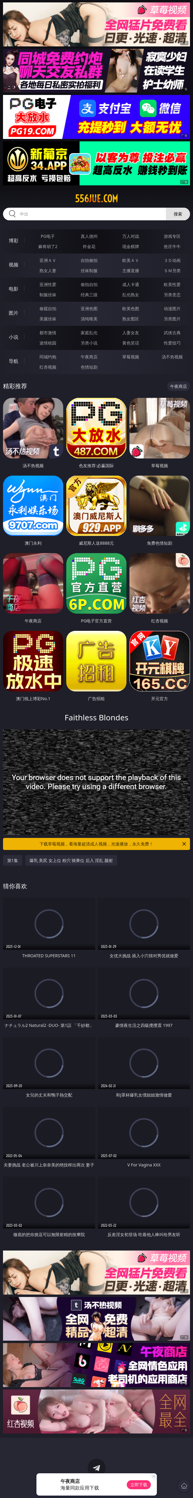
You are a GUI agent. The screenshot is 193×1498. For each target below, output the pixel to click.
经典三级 (89, 294)
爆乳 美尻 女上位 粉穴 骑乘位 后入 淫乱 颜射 (71, 860)
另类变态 (172, 294)
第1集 (12, 860)
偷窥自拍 (47, 308)
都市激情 (47, 332)
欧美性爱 (172, 284)
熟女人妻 (47, 270)
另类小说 (89, 343)
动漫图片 (172, 308)
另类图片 (172, 319)
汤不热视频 (172, 357)
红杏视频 (47, 367)
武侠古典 (172, 332)
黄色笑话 (130, 343)
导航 (13, 361)
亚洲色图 (89, 308)
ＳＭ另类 (172, 270)
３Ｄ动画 (172, 260)
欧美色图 (130, 308)
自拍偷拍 (89, 260)
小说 (13, 337)
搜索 (178, 214)
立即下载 (138, 1484)
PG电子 (48, 236)
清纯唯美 (89, 319)
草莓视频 (130, 357)
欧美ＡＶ (130, 260)
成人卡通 (130, 284)
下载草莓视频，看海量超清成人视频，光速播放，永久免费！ (113, 844)
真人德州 (89, 236)
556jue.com (96, 199)
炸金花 (89, 246)
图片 (13, 313)
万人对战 (130, 236)
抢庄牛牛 (172, 246)
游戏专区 (172, 236)
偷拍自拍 (89, 284)
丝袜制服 (89, 270)
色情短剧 (89, 367)
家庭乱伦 (89, 332)
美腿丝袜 (47, 319)
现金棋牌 (130, 246)
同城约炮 (47, 357)
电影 (13, 288)
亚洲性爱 (47, 284)
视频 (13, 264)
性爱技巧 (172, 343)
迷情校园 (47, 343)
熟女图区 (130, 319)
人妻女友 (130, 332)
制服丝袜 (47, 294)
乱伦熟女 (130, 294)
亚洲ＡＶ (47, 260)
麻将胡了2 (48, 246)
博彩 (13, 240)
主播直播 (130, 270)
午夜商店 (89, 357)
